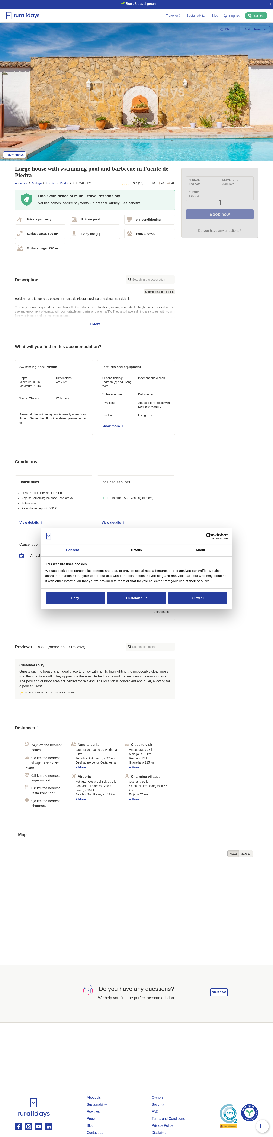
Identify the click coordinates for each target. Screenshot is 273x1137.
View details (30, 522)
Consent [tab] (72, 550)
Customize (136, 598)
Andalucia (21, 183)
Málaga (37, 183)
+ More (95, 311)
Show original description (159, 291)
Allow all (197, 598)
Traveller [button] (173, 15)
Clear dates (161, 612)
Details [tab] (136, 550)
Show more (112, 426)
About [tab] (200, 550)
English (233, 16)
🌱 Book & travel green (134, 4)
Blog (215, 15)
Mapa (233, 853)
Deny (75, 598)
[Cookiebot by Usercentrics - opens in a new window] (209, 536)
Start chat (219, 992)
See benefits (130, 203)
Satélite (245, 853)
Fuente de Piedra (57, 183)
